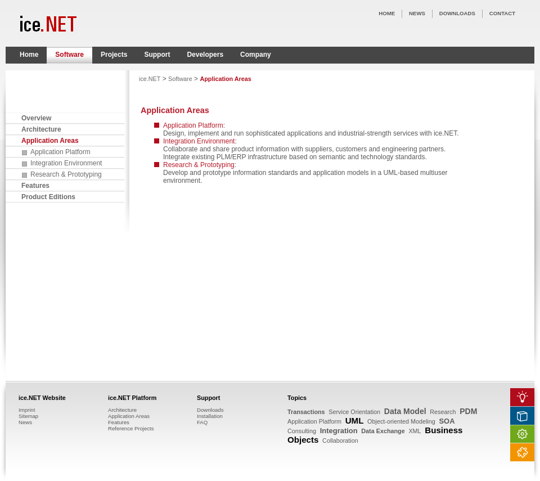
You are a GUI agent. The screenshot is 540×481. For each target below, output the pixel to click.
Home (29, 55)
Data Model (405, 411)
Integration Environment (66, 163)
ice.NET (149, 78)
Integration (339, 430)
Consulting (301, 431)
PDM (468, 411)
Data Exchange (382, 431)
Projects (114, 55)
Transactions (306, 411)
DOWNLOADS (457, 13)
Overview (36, 118)
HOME (387, 13)
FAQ (202, 422)
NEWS (417, 13)
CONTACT (502, 13)
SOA (446, 421)
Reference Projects (131, 428)
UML (354, 420)
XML (414, 431)
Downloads (210, 410)
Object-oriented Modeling (401, 421)
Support (157, 55)
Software (69, 55)
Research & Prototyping (66, 174)
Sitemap (28, 416)
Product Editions (48, 197)
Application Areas (50, 141)
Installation (210, 416)
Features (35, 186)
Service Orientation (354, 411)
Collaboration (340, 440)
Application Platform (60, 152)
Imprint (27, 410)
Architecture (41, 129)
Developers (205, 55)
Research (443, 411)
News (25, 422)
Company (255, 55)
